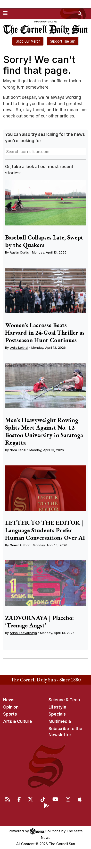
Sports (10, 714)
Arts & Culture (17, 721)
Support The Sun (62, 41)
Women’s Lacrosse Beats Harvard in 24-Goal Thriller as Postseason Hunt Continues (44, 332)
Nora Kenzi (18, 450)
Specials (57, 714)
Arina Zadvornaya (23, 633)
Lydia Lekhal (19, 347)
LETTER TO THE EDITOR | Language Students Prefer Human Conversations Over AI (45, 530)
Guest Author (20, 545)
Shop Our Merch (28, 41)
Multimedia (60, 721)
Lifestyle (57, 707)
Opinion (10, 707)
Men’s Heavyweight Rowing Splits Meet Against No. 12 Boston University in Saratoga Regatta (44, 431)
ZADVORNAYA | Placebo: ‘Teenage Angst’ (39, 621)
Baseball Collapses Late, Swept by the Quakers (44, 241)
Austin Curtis (19, 252)
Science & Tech (64, 699)
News (9, 699)
